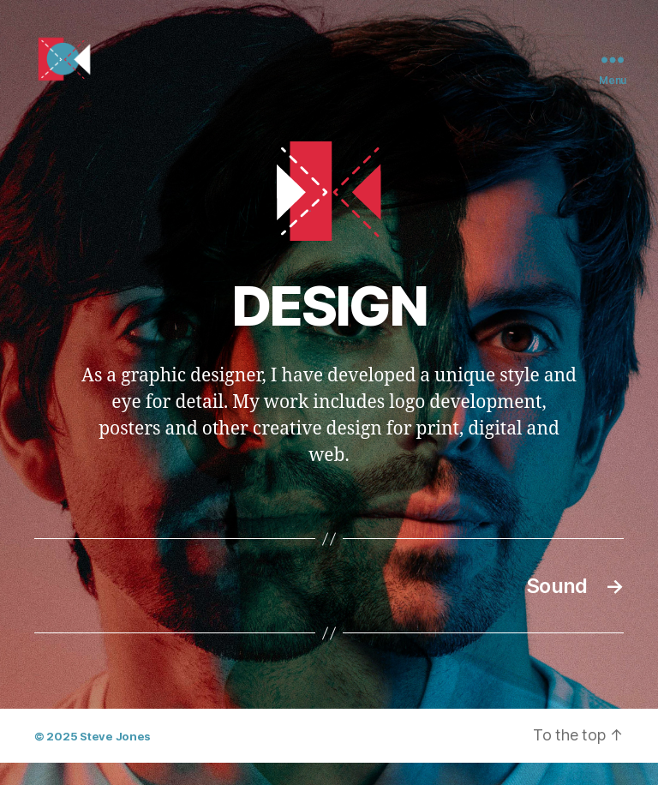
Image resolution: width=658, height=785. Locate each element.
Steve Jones (115, 759)
